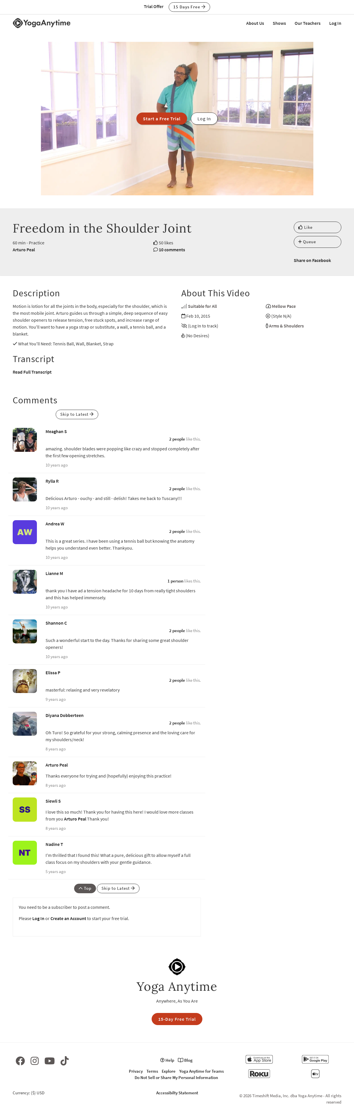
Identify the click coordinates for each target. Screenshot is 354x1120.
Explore (169, 1071)
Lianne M (54, 573)
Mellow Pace (284, 306)
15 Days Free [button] (189, 7)
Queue (307, 241)
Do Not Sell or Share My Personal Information (176, 1077)
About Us (255, 23)
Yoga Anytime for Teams (201, 1071)
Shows (279, 23)
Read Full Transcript (32, 372)
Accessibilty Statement (177, 1092)
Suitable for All (202, 306)
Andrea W (55, 524)
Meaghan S (56, 431)
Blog (185, 1060)
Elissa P (53, 672)
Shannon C (56, 623)
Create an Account (68, 918)
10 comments (172, 249)
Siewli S (53, 801)
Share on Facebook (312, 260)
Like (305, 227)
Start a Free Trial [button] (161, 118)
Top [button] (85, 888)
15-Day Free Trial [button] (177, 1019)
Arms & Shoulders (286, 326)
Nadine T (54, 844)
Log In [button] (204, 118)
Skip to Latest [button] (77, 414)
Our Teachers (308, 23)
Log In (335, 23)
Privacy (136, 1071)
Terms (152, 1071)
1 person (175, 581)
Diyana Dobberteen (65, 715)
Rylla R (52, 481)
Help (167, 1060)
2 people (177, 439)
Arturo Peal (24, 249)
